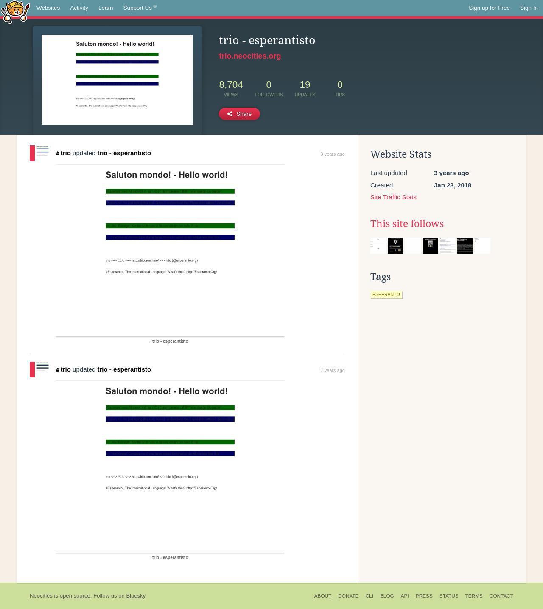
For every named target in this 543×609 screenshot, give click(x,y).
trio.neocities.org (250, 56)
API (405, 596)
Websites (48, 8)
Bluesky (136, 595)
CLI (369, 596)
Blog (387, 596)
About (323, 596)
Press (424, 596)
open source (75, 595)
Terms (474, 596)
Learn (105, 8)
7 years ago (333, 370)
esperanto (386, 294)
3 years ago (333, 153)
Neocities (41, 595)
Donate (348, 596)
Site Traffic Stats (393, 197)
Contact (501, 596)
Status (449, 596)
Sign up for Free (489, 8)
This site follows (407, 223)
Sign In (529, 8)
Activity (79, 8)
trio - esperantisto (124, 152)
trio (63, 152)
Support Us (140, 8)
